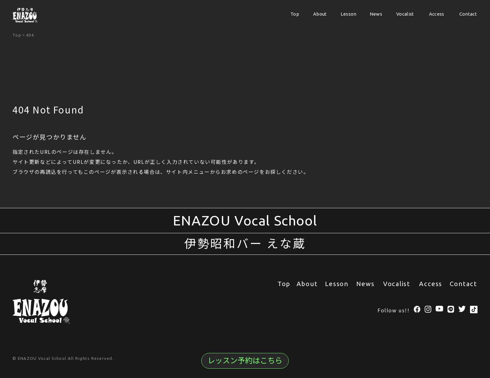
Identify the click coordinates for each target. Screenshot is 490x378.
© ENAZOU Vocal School (40, 358)
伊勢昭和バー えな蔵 (245, 243)
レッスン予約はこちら (245, 360)
